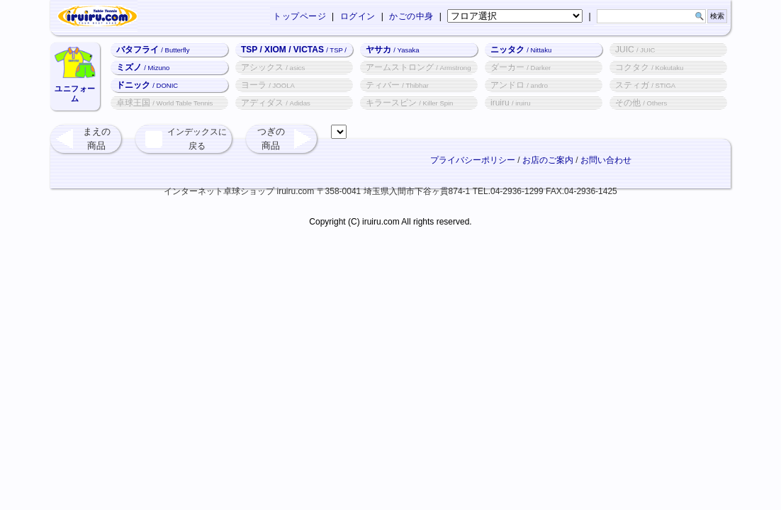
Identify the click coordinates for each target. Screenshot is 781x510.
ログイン (358, 16)
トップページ (299, 16)
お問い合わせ (605, 160)
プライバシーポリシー (472, 160)
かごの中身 (411, 16)
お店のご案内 (547, 160)
